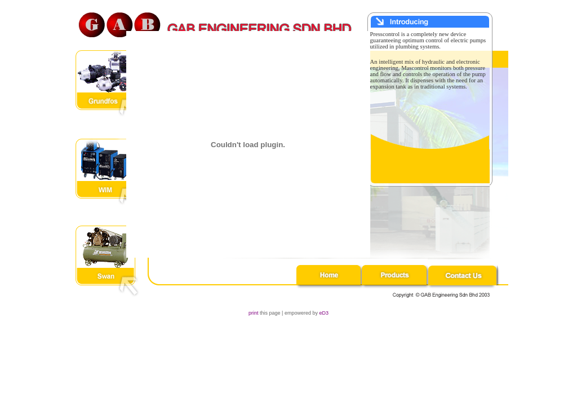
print (253, 313)
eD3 (324, 313)
